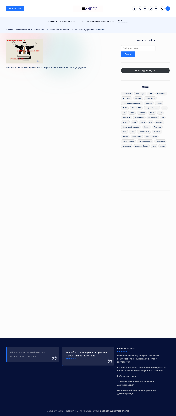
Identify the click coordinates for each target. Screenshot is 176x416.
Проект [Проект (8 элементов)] (125, 136)
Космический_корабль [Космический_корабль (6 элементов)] (131, 127)
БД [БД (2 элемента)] (163, 117)
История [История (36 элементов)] (159, 122)
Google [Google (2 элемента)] (138, 98)
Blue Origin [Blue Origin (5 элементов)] (140, 93)
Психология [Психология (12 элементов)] (136, 136)
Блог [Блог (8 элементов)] (134, 122)
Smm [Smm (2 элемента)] (132, 113)
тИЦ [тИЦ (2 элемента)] (154, 146)
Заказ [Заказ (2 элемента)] (143, 122)
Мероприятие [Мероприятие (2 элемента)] (144, 132)
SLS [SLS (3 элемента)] (124, 113)
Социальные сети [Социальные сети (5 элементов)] (145, 141)
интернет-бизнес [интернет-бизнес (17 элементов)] (141, 146)
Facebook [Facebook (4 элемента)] (161, 93)
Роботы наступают (127, 376)
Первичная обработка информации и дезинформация (136, 392)
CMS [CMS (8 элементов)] (151, 93)
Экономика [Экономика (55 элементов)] (127, 146)
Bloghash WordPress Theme (114, 411)
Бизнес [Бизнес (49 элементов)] (125, 122)
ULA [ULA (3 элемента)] (160, 113)
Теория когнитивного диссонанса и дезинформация (135, 383)
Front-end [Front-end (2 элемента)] (127, 98)
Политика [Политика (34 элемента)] (157, 132)
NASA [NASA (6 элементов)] (125, 108)
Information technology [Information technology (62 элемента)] (132, 103)
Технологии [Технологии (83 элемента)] (160, 141)
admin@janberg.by (145, 70)
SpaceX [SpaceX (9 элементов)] (142, 113)
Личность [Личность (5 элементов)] (157, 127)
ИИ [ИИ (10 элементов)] (150, 122)
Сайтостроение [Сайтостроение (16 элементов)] (128, 141)
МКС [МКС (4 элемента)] (132, 132)
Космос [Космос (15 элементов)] (146, 127)
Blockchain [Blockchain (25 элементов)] (127, 93)
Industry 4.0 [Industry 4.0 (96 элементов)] (150, 98)
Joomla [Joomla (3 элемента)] (149, 103)
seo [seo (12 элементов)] (164, 108)
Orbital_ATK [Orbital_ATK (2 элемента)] (136, 108)
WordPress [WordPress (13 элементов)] (139, 117)
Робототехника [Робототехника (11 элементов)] (151, 136)
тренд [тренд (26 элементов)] (162, 146)
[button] (15, 8)
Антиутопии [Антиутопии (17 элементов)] (152, 117)
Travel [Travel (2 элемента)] (151, 113)
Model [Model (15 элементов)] (159, 103)
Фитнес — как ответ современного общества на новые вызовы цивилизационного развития (141, 369)
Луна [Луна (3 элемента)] (124, 132)
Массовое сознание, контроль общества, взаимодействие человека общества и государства (138, 358)
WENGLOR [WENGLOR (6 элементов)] (126, 117)
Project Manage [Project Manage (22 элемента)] (152, 108)
